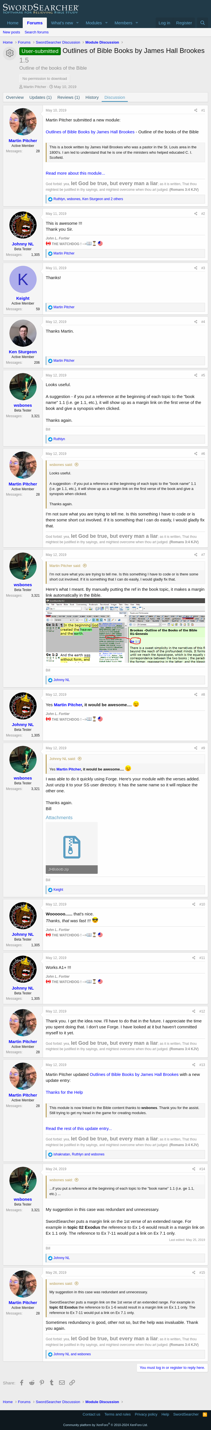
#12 (202, 1011)
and (72, 1354)
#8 (203, 695)
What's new (62, 22)
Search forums (37, 32)
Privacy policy (146, 1414)
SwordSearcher (186, 1414)
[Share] (195, 110)
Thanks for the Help (64, 1092)
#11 (202, 958)
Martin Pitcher (35, 87)
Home (12, 22)
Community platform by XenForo (105, 1425)
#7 (203, 555)
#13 (202, 1065)
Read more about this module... (75, 173)
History (92, 97)
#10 (202, 904)
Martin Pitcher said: (65, 566)
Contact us (91, 1414)
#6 (203, 454)
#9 (203, 748)
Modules (94, 22)
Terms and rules (118, 1414)
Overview (15, 97)
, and (78, 1154)
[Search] (202, 23)
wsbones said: (61, 465)
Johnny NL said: (62, 759)
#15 (202, 1273)
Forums (35, 22)
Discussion (115, 97)
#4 (203, 322)
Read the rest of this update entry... (79, 1128)
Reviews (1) (68, 97)
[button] (78, 23)
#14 (202, 1169)
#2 (203, 214)
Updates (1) (41, 97)
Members (124, 22)
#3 (203, 268)
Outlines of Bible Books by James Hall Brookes (90, 131)
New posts (11, 32)
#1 (203, 110)
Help (165, 1414)
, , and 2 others (88, 199)
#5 (203, 375)
